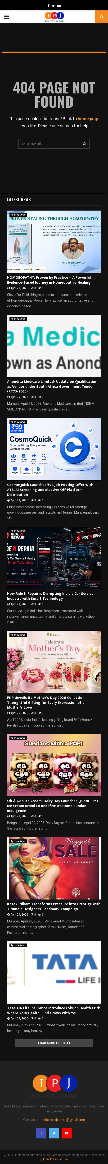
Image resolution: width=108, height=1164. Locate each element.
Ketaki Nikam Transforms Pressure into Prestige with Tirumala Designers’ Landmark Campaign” (53, 906)
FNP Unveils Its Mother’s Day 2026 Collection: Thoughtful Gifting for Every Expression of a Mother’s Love (46, 703)
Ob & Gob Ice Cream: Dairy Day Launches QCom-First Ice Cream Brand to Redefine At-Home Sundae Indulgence (52, 806)
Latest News (19, 199)
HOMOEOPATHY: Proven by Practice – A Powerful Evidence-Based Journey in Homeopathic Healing (49, 280)
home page (88, 118)
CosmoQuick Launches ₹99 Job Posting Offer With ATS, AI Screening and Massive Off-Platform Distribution (50, 490)
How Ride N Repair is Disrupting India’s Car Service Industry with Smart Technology (50, 596)
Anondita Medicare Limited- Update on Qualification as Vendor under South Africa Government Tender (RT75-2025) (52, 387)
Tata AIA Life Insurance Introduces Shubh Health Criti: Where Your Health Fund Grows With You (53, 1010)
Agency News (18, 214)
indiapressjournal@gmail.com (63, 1120)
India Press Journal (55, 1159)
